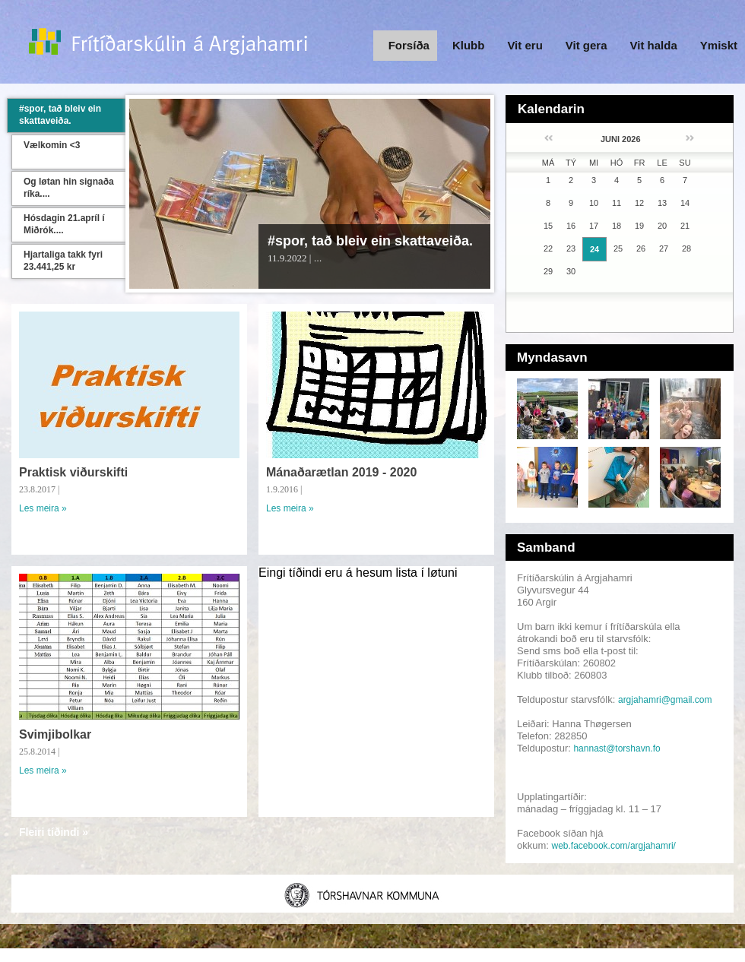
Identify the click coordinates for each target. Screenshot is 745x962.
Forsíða (409, 45)
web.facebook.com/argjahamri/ (614, 845)
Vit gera (586, 45)
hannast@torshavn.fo (616, 748)
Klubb (468, 45)
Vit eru (524, 45)
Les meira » (43, 508)
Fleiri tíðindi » (53, 832)
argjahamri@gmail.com (665, 700)
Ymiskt (718, 45)
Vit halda (653, 45)
